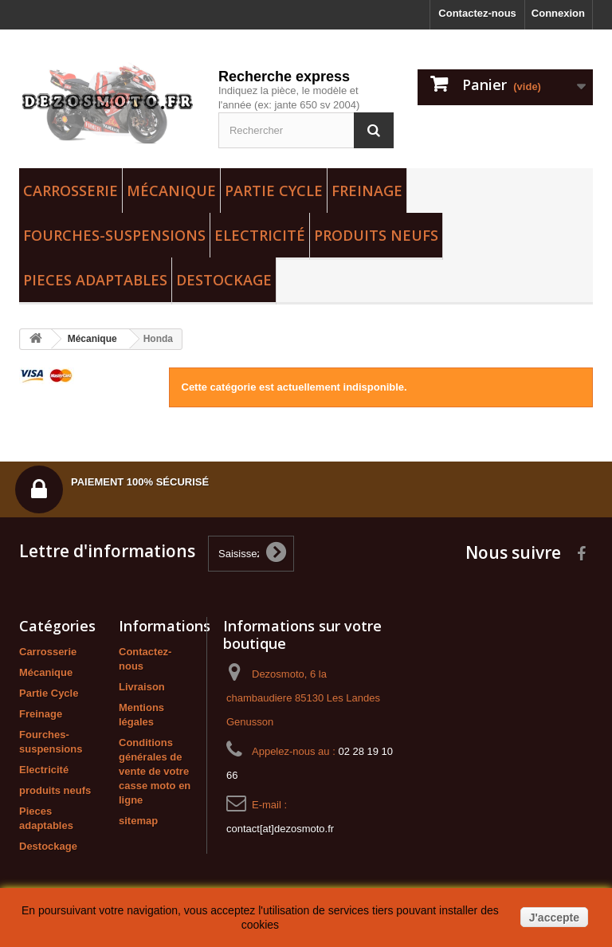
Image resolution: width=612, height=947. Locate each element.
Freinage (367, 190)
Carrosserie (70, 190)
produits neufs (376, 235)
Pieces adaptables (95, 279)
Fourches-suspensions (114, 235)
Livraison (142, 687)
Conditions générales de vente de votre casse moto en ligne (154, 771)
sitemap (138, 821)
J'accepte (554, 917)
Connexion (558, 13)
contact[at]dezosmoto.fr (280, 829)
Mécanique (171, 190)
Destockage (224, 279)
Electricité (259, 235)
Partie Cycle (274, 190)
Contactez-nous (477, 13)
